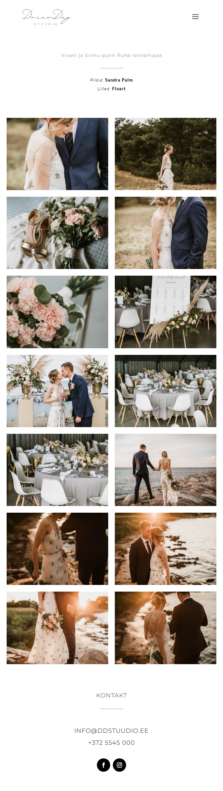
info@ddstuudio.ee (111, 730)
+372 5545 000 (111, 742)
